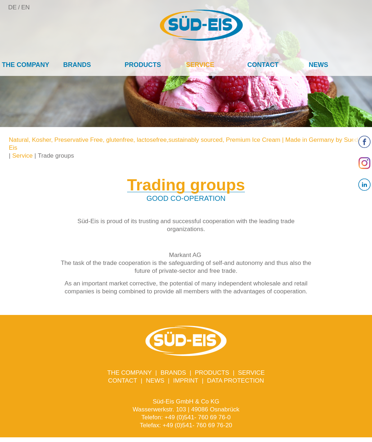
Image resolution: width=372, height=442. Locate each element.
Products (143, 64)
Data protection (235, 380)
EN (25, 7)
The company (25, 64)
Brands (77, 64)
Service (200, 64)
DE (12, 7)
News (318, 64)
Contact (263, 64)
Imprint (185, 380)
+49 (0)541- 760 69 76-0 (198, 417)
